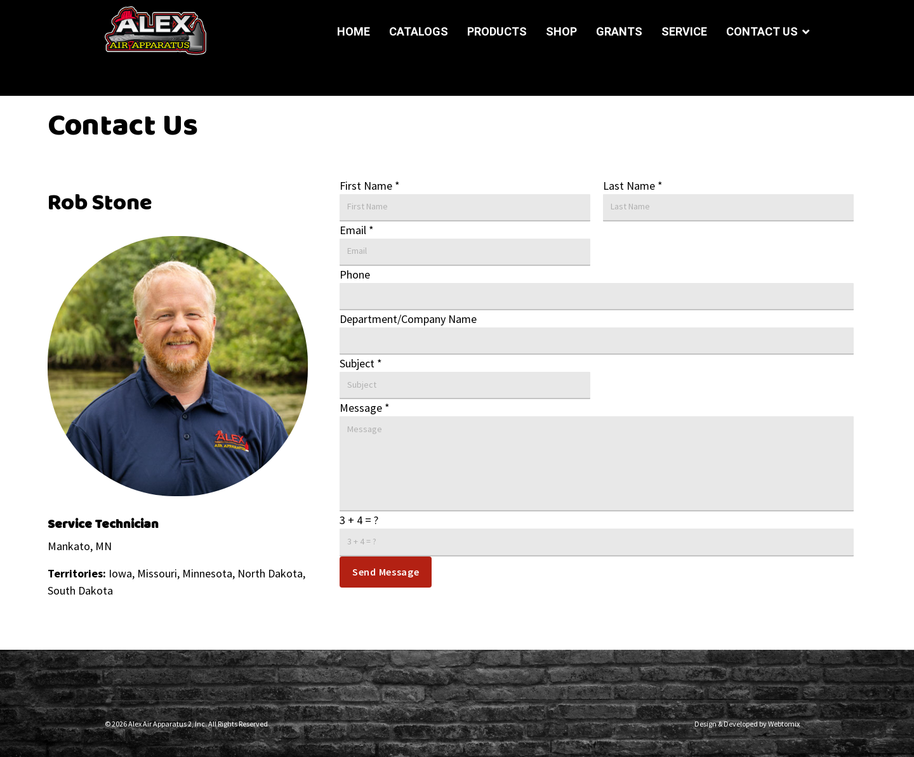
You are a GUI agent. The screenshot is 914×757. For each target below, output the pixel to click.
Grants (619, 31)
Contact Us (762, 31)
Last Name (633, 185)
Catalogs (418, 31)
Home (353, 31)
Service (684, 31)
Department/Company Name (408, 319)
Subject (361, 363)
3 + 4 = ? (359, 520)
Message (365, 407)
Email (357, 230)
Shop (561, 31)
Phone (355, 274)
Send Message (385, 571)
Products (497, 31)
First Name (370, 185)
